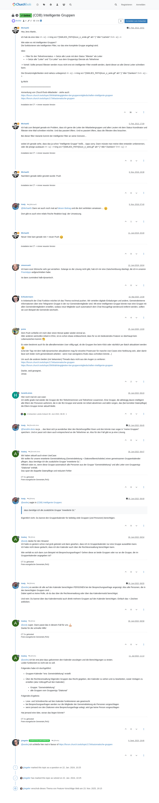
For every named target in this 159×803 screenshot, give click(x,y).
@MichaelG (32, 204)
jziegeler (24, 741)
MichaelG (25, 28)
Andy (23, 204)
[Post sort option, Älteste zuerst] (121, 21)
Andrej (24, 452)
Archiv (18, 20)
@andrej (25, 502)
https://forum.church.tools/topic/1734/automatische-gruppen (48, 98)
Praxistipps (26, 272)
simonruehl (26, 265)
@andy (24, 541)
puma (23, 329)
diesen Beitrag (64, 208)
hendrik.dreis (26, 393)
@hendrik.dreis (33, 425)
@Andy (31, 537)
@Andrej (31, 498)
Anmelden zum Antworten (136, 21)
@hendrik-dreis (28, 429)
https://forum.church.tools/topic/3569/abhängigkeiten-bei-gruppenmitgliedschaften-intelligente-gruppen (67, 95)
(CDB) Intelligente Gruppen (49, 502)
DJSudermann (27, 297)
